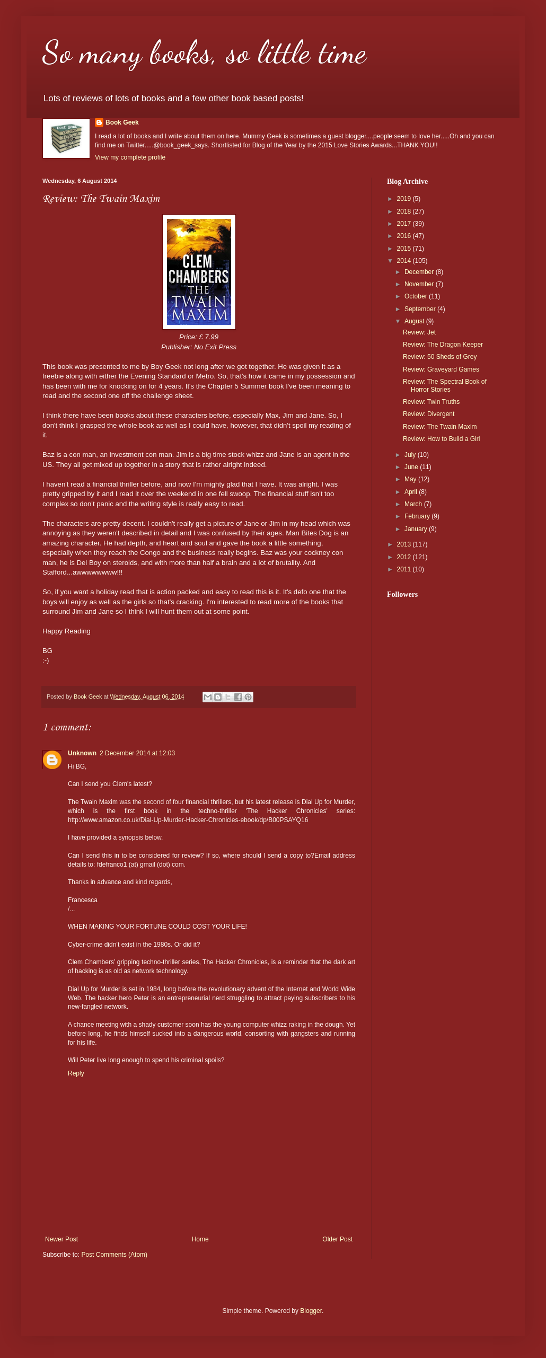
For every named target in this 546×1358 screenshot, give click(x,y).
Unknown (82, 753)
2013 (405, 544)
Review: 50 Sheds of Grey (440, 356)
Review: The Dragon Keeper (443, 344)
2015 (405, 248)
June (412, 467)
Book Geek (122, 122)
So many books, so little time (204, 52)
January (416, 529)
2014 (405, 260)
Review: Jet (419, 332)
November (420, 284)
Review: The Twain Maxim (440, 426)
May (411, 479)
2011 (405, 569)
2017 (405, 223)
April (411, 492)
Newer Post (61, 1239)
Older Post (337, 1239)
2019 (405, 198)
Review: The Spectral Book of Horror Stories (445, 385)
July (411, 454)
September (420, 309)
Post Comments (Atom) (114, 1254)
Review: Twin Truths (431, 401)
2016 (405, 236)
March (414, 504)
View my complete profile (130, 157)
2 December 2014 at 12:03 (137, 753)
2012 (405, 557)
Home (200, 1239)
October (416, 296)
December (420, 272)
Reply (76, 1073)
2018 (405, 211)
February (417, 516)
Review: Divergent (428, 414)
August (415, 321)
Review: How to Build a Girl (441, 439)
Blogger (311, 1311)
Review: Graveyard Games (441, 369)
